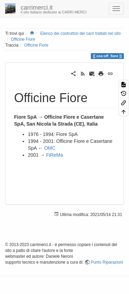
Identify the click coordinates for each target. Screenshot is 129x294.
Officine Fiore (23, 39)
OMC (49, 148)
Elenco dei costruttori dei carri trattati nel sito (80, 33)
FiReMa (54, 155)
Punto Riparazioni (107, 262)
